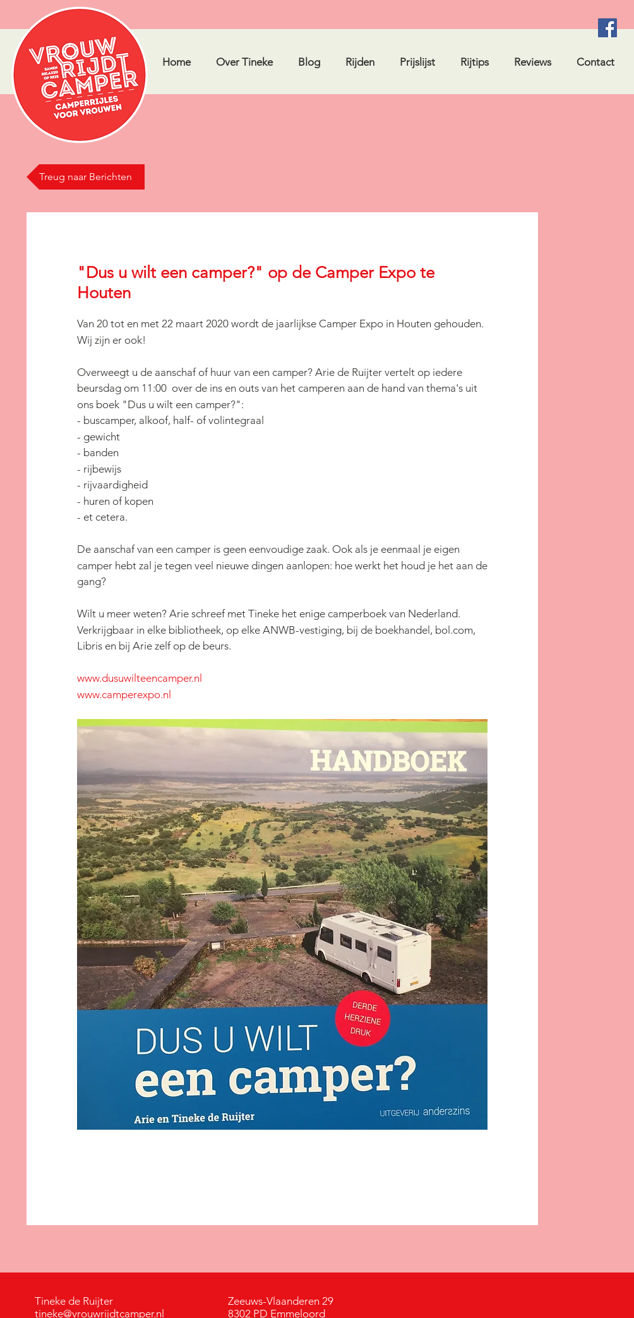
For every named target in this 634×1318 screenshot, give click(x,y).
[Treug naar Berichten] (86, 177)
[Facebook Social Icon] (607, 27)
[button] (474, 62)
